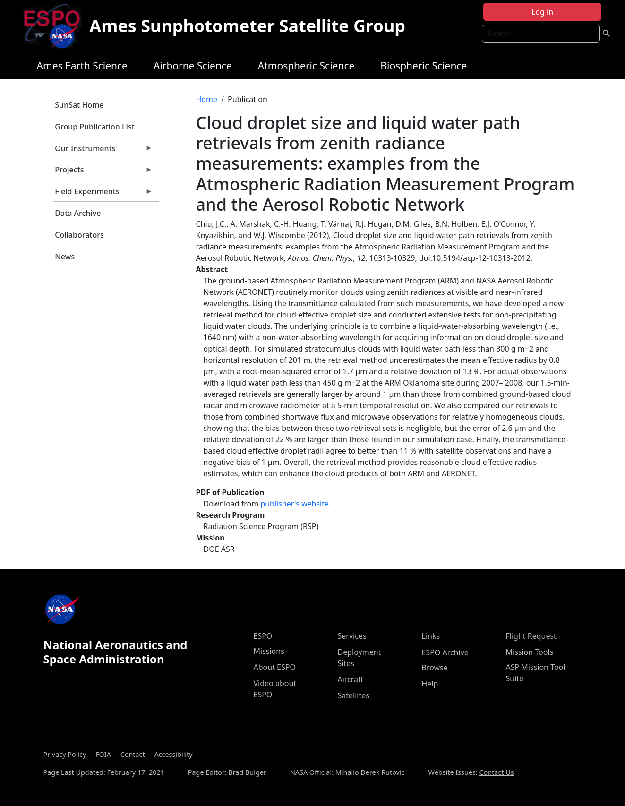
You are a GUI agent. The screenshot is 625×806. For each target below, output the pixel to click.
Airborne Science (193, 65)
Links (431, 636)
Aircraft (351, 679)
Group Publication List (95, 126)
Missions (269, 651)
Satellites (353, 695)
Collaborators (79, 235)
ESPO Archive (445, 652)
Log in (542, 12)
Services (352, 636)
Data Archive (78, 213)
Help (430, 683)
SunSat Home (79, 105)
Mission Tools (530, 652)
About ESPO (275, 667)
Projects (103, 172)
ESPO (263, 636)
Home (207, 99)
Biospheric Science (423, 65)
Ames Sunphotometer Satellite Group (247, 25)
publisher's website (294, 503)
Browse (435, 667)
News (65, 256)
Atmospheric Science (306, 65)
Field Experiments (103, 193)
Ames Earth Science (82, 65)
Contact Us (496, 772)
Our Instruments (103, 150)
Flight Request (531, 636)
